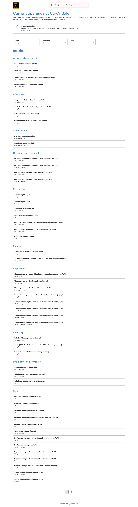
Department (46, 40)
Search (17, 40)
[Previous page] (62, 492)
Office (72, 40)
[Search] (26, 43)
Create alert (25, 31)
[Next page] (75, 492)
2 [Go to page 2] (71, 492)
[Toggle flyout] (65, 42)
